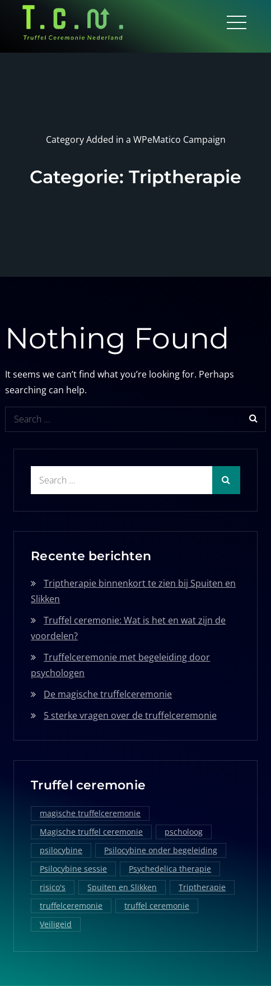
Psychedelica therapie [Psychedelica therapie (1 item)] (170, 868)
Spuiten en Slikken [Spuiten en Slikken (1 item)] (122, 887)
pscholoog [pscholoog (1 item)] (184, 831)
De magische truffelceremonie (108, 694)
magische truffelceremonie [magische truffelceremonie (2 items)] (90, 813)
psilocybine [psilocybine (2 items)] (61, 850)
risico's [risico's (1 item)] (53, 887)
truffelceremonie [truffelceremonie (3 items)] (71, 905)
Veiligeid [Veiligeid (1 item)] (56, 924)
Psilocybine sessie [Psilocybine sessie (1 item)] (73, 868)
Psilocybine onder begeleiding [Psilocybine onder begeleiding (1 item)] (160, 850)
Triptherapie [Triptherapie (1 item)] (202, 887)
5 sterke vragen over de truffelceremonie (130, 715)
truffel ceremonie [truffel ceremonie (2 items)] (156, 905)
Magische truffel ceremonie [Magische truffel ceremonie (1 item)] (91, 831)
